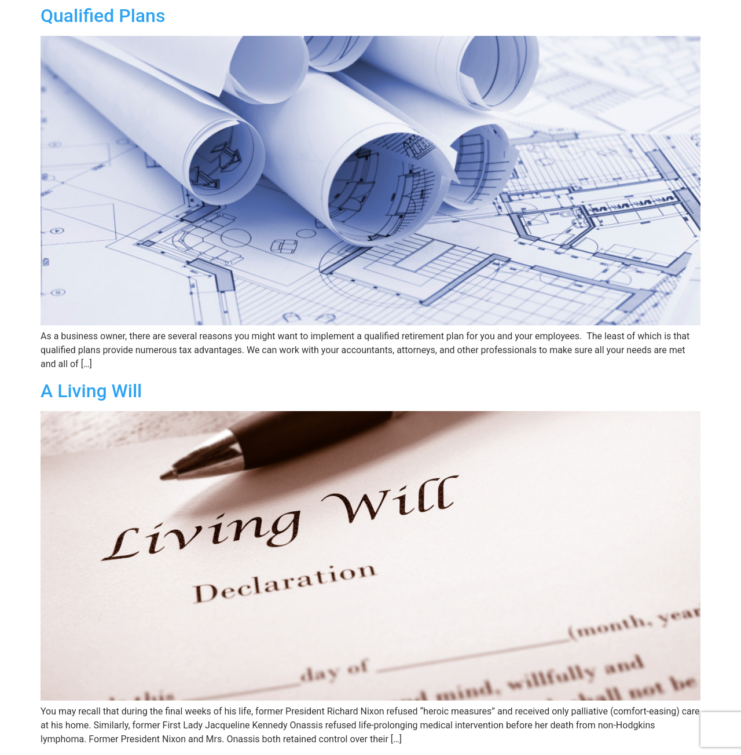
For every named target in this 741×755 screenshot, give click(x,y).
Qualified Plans (103, 16)
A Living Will (91, 391)
